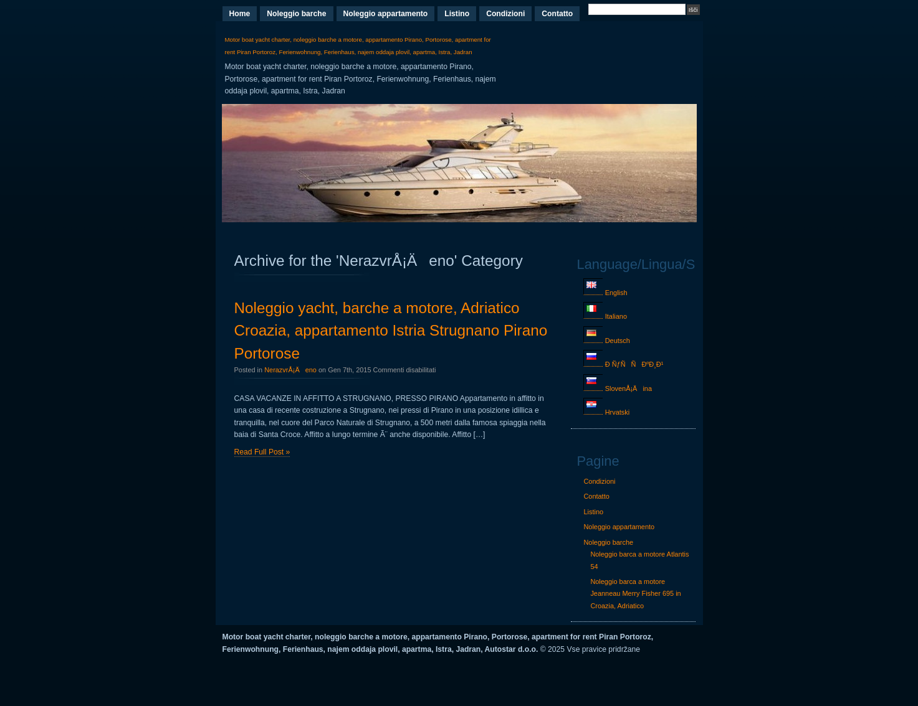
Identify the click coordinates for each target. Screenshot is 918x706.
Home (240, 13)
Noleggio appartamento (385, 13)
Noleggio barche (296, 13)
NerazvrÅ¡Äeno (290, 370)
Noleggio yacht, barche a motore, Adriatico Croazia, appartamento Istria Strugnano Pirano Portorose (391, 330)
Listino (456, 13)
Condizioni (505, 13)
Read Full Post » (262, 452)
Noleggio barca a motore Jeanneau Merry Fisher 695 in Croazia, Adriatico (635, 594)
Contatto (557, 13)
